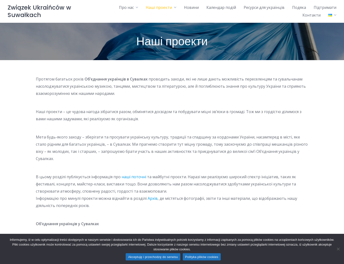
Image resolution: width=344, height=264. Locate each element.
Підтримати (325, 7)
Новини (191, 7)
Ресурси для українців (264, 7)
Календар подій (221, 7)
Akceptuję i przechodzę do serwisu (153, 257)
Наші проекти (159, 7)
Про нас (126, 7)
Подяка (299, 7)
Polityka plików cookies (201, 257)
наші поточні (134, 176)
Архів (153, 198)
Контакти (311, 15)
